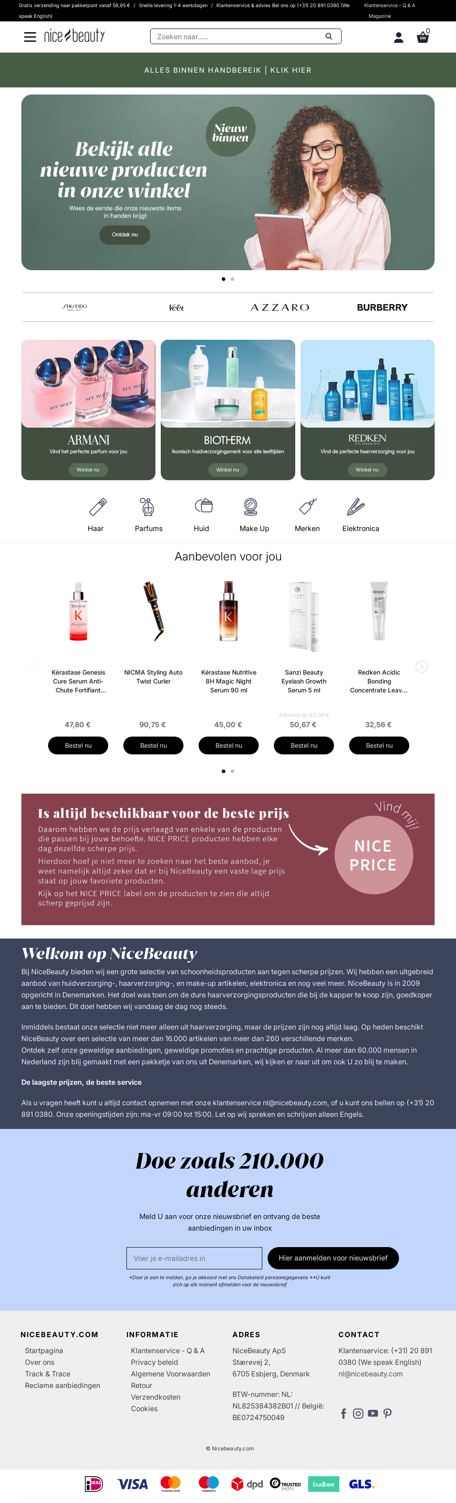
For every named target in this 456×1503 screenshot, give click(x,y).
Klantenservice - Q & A (389, 5)
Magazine (380, 16)
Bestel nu (78, 745)
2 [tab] (233, 771)
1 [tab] (224, 771)
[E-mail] (194, 1258)
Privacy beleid (154, 1362)
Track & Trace (47, 1373)
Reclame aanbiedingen (62, 1385)
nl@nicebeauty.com (370, 1373)
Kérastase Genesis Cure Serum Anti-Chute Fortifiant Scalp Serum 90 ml (78, 681)
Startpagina (44, 1350)
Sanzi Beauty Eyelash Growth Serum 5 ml (303, 681)
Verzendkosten (155, 1396)
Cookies (144, 1408)
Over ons (39, 1362)
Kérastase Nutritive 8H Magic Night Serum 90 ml (228, 681)
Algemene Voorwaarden (170, 1373)
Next (420, 667)
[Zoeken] (246, 36)
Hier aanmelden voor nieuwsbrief (333, 1257)
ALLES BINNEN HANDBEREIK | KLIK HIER (228, 70)
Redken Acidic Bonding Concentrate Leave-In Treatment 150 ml (379, 681)
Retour (141, 1385)
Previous (36, 667)
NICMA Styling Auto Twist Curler (153, 676)
